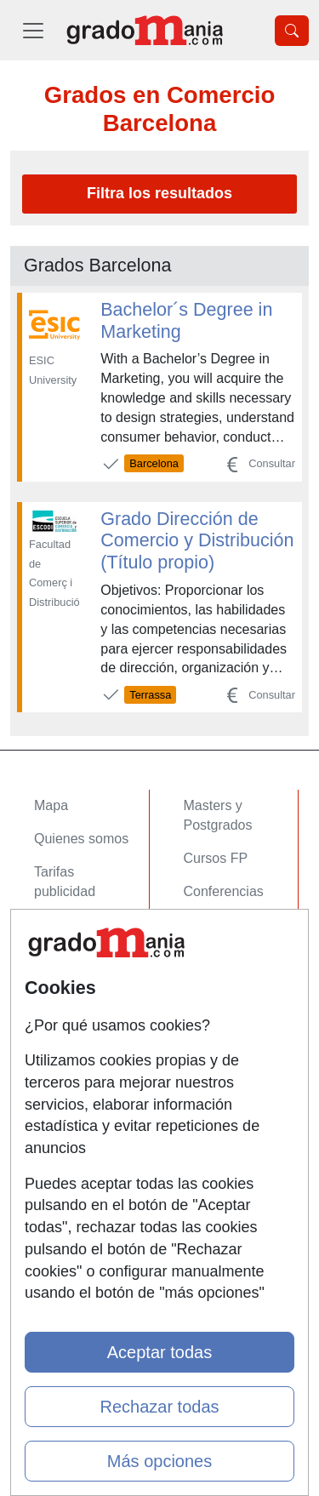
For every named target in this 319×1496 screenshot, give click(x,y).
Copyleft (59, 1128)
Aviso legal (67, 1095)
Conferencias (224, 891)
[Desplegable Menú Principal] (33, 30)
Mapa (51, 805)
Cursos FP (216, 858)
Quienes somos (81, 838)
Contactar (63, 1029)
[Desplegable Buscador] (292, 30)
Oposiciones (221, 976)
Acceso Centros (82, 976)
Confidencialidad (84, 1062)
